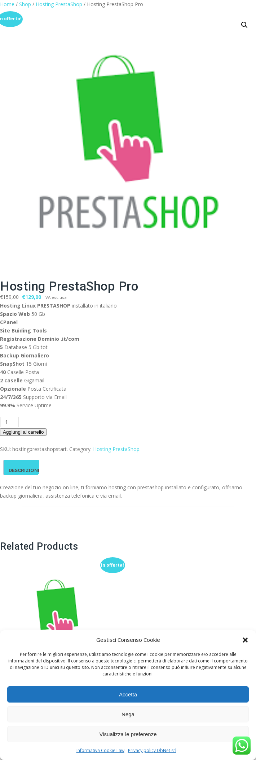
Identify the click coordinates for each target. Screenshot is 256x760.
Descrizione (25, 470)
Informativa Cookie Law (100, 750)
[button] (245, 640)
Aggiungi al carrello (23, 432)
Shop (25, 4)
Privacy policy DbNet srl (152, 750)
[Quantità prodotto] (9, 422)
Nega (128, 714)
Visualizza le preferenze (128, 734)
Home (7, 4)
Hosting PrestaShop (59, 4)
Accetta (128, 694)
